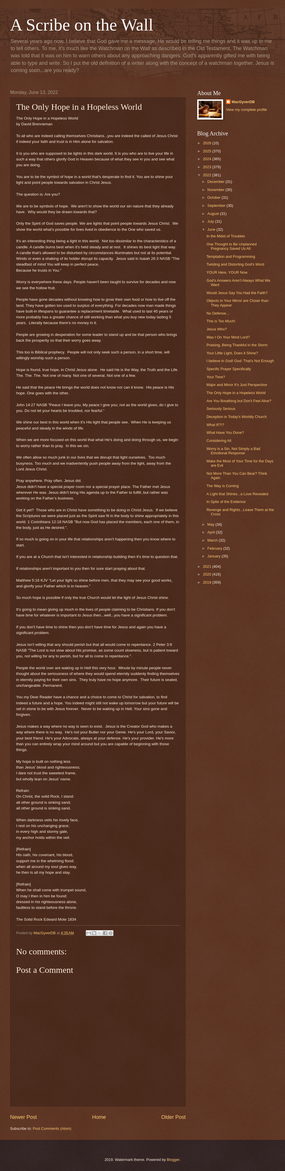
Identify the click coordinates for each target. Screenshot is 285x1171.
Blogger (173, 1159)
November (216, 190)
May (211, 524)
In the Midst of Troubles (225, 236)
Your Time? (215, 377)
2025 (207, 151)
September (217, 205)
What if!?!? (215, 425)
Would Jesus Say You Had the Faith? (236, 293)
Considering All (218, 440)
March (213, 540)
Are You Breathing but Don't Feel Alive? (238, 401)
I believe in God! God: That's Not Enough (240, 361)
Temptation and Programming (230, 256)
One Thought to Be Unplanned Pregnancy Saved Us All (231, 246)
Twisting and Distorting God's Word (235, 264)
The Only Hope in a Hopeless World (235, 393)
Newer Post (23, 1117)
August (213, 213)
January (214, 556)
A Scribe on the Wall (81, 24)
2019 (207, 582)
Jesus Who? (216, 329)
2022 (207, 175)
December (216, 181)
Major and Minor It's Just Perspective (236, 385)
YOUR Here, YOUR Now (226, 272)
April (211, 532)
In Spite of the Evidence (226, 502)
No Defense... (217, 313)
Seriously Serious (220, 408)
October (214, 197)
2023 (207, 167)
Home (99, 1117)
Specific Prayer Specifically (228, 369)
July (211, 221)
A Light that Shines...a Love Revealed (237, 494)
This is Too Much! (220, 321)
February (215, 548)
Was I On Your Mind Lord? (228, 337)
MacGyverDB (243, 102)
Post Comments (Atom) (52, 1128)
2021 (207, 566)
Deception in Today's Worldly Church (236, 417)
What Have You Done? (225, 432)
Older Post (173, 1117)
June (211, 229)
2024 (207, 159)
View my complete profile (246, 109)
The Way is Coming (222, 486)
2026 (207, 143)
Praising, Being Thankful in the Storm (236, 345)
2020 (207, 574)
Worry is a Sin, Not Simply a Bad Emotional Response (233, 451)
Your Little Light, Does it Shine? (232, 353)
